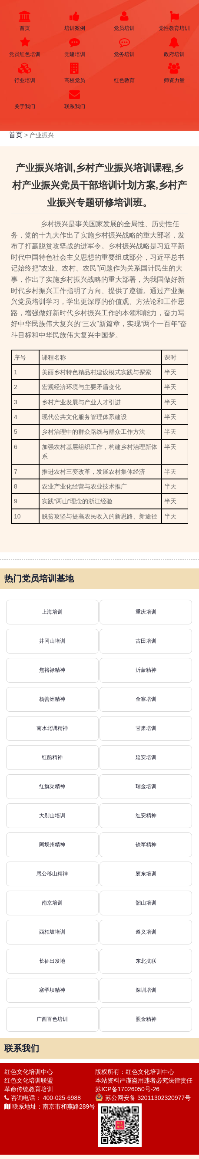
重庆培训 (146, 612)
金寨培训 (146, 699)
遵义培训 (146, 932)
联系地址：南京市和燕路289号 (49, 1106)
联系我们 (75, 99)
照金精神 (146, 1019)
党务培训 (124, 47)
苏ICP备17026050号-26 (127, 1089)
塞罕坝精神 (52, 990)
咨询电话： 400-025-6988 (42, 1097)
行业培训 (25, 73)
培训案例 (75, 21)
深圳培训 (146, 990)
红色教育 (124, 73)
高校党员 (75, 73)
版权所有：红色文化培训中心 (134, 1071)
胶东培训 (146, 874)
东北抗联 (146, 961)
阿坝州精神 (52, 845)
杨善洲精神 (52, 699)
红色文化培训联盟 (28, 1080)
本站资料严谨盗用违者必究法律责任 (143, 1080)
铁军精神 (146, 845)
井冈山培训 (52, 641)
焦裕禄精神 (52, 670)
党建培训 (75, 47)
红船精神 (52, 757)
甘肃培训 (146, 728)
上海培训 (52, 612)
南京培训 (52, 903)
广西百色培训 (52, 1019)
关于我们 (25, 99)
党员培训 (124, 21)
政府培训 (174, 47)
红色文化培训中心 (28, 1071)
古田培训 (146, 641)
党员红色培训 (25, 47)
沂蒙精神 (146, 670)
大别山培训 (52, 815)
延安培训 (146, 757)
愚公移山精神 (52, 874)
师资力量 (174, 73)
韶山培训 (146, 903)
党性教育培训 (174, 21)
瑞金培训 (146, 786)
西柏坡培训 (52, 932)
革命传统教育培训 (28, 1089)
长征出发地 (52, 961)
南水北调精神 (52, 728)
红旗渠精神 (52, 786)
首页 (25, 21)
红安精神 (146, 815)
